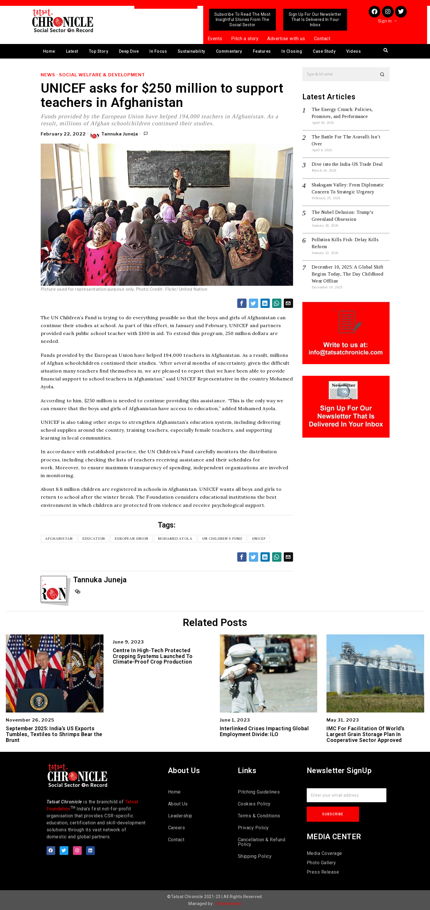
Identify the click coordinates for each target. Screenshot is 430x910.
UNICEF (259, 539)
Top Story (98, 51)
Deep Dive (129, 51)
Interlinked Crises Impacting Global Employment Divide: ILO (264, 731)
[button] (383, 74)
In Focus (158, 51)
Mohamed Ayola (175, 539)
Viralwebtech (229, 903)
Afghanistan (59, 539)
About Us (178, 804)
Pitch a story (245, 38)
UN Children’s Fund (222, 539)
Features (262, 51)
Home (49, 51)
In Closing (291, 51)
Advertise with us (286, 38)
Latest (72, 51)
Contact (322, 38)
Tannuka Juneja (114, 134)
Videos (353, 51)
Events (215, 38)
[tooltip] (242, 303)
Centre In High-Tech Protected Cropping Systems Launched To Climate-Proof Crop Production (153, 656)
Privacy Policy (253, 827)
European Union (131, 539)
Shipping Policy (255, 856)
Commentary (229, 51)
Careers (176, 827)
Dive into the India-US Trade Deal (347, 164)
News (48, 74)
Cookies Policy (254, 804)
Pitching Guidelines (259, 792)
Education (94, 539)
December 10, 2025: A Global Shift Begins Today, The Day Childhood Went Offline (347, 273)
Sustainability (191, 51)
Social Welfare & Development (102, 74)
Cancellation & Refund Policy (262, 842)
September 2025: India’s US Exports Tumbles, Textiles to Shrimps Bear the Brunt (54, 734)
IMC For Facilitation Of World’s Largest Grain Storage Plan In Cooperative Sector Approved (365, 734)
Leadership (180, 816)
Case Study (324, 51)
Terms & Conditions (259, 816)
